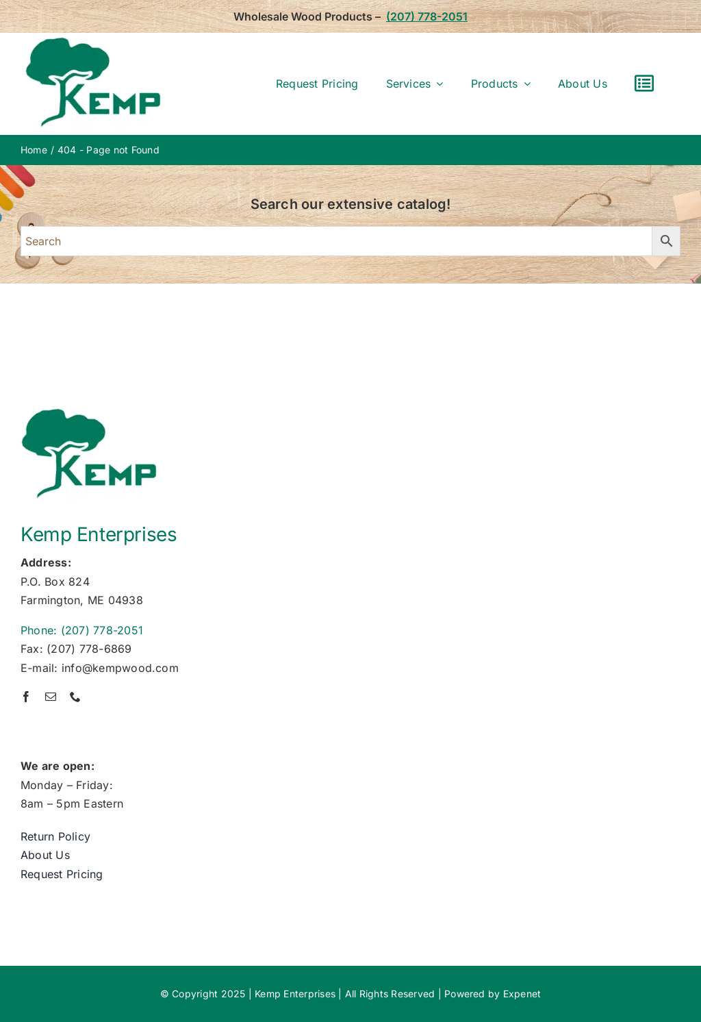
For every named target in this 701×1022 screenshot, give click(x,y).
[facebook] (26, 696)
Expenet (522, 993)
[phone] (75, 696)
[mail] (50, 696)
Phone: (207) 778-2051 (82, 630)
